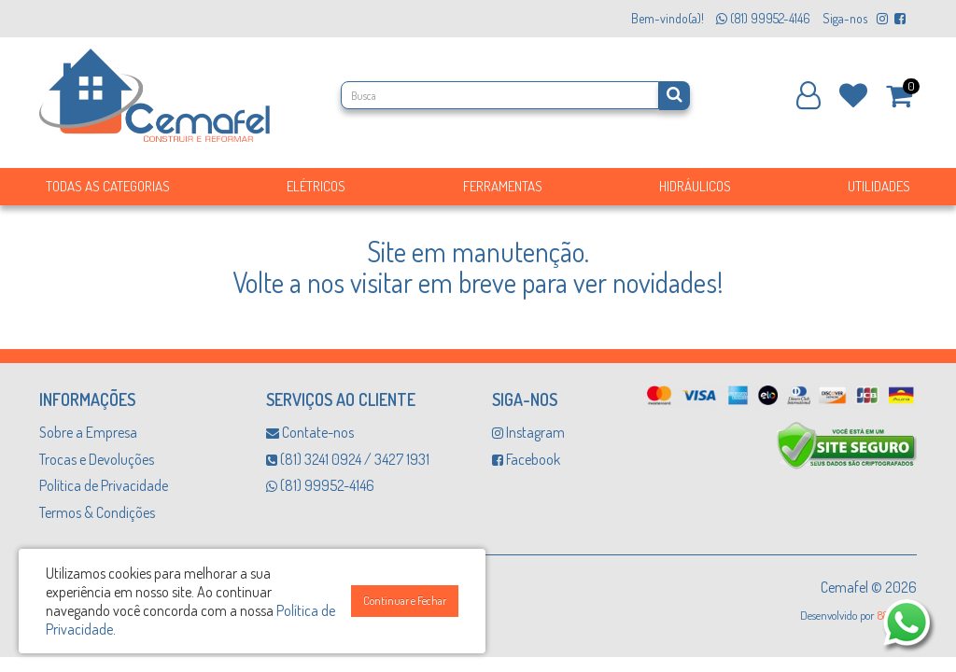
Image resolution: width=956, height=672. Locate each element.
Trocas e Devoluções (96, 459)
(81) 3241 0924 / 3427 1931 (347, 459)
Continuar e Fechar (404, 601)
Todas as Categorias (108, 186)
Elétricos (316, 186)
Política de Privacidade (103, 485)
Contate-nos (310, 432)
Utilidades (879, 186)
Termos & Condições (97, 512)
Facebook (526, 459)
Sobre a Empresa (88, 432)
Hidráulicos (695, 186)
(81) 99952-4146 (320, 485)
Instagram (528, 432)
